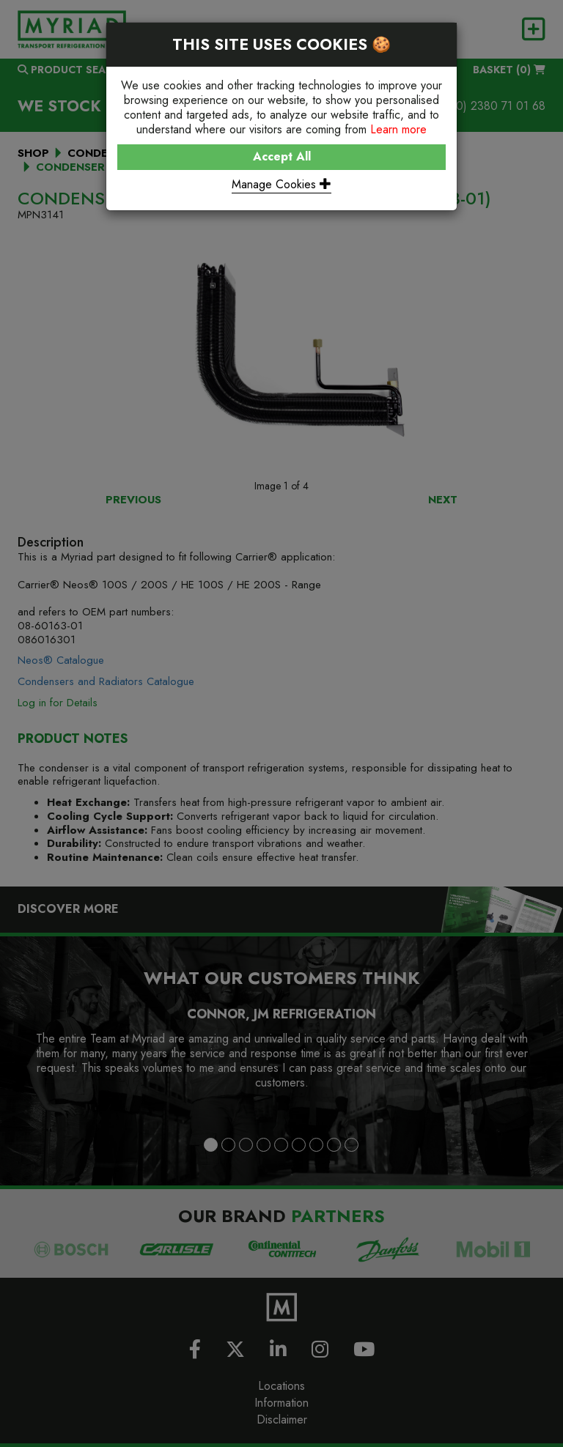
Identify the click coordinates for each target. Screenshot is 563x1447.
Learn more (398, 129)
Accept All (282, 156)
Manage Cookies (281, 184)
